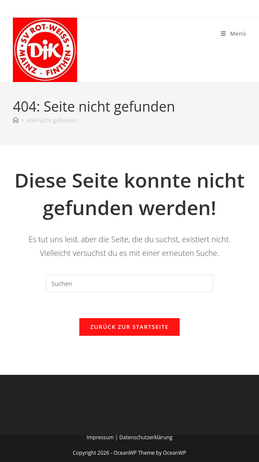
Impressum (100, 437)
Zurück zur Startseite (129, 327)
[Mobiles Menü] (233, 33)
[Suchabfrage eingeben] (129, 283)
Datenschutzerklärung (145, 437)
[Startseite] (15, 120)
